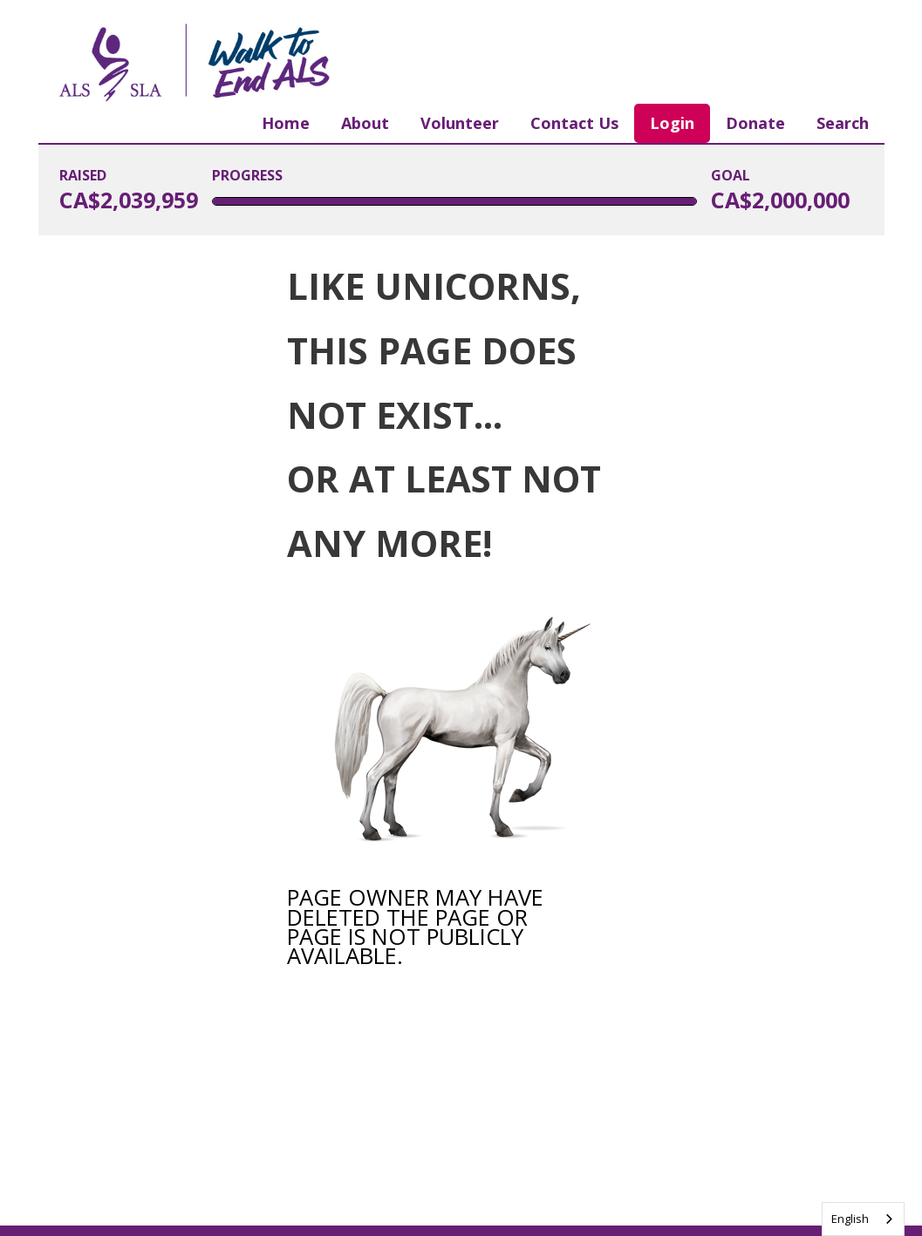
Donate (755, 122)
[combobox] (863, 1219)
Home (286, 122)
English (850, 1218)
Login (672, 122)
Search (842, 122)
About (365, 122)
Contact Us (574, 122)
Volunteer (459, 122)
